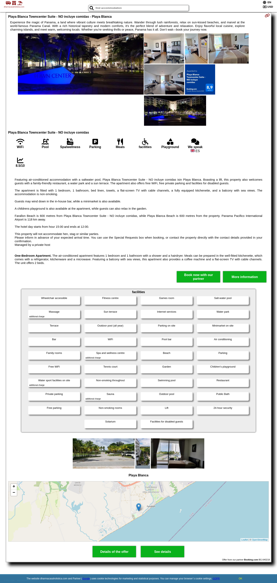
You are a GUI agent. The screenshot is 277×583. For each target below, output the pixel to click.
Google (86, 578)
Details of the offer (114, 551)
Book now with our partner (198, 276)
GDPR (216, 578)
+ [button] (13, 487)
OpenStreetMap (260, 540)
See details (162, 551)
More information (245, 277)
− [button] (13, 493)
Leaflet (244, 540)
